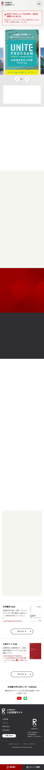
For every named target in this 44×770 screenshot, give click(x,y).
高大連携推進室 (31, 734)
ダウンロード (22, 631)
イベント (5, 723)
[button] (17, 79)
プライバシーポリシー (29, 744)
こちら (14, 660)
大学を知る (6, 730)
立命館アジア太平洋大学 (33, 736)
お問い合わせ (9, 735)
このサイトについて (14, 744)
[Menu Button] (39, 3)
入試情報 (5, 719)
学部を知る (6, 726)
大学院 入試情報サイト (33, 732)
